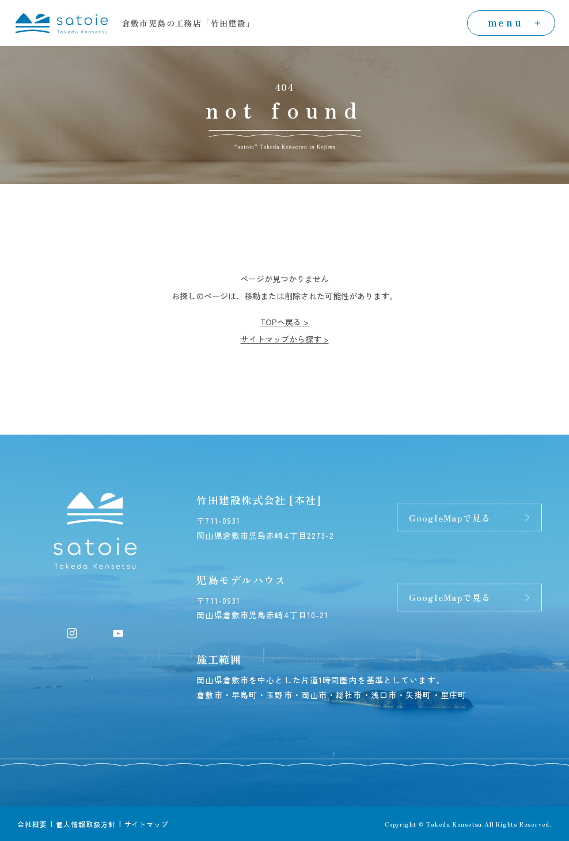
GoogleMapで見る (450, 518)
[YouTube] (118, 632)
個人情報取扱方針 (86, 824)
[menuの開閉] (511, 23)
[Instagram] (72, 632)
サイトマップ (146, 824)
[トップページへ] (62, 21)
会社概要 (32, 824)
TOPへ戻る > (284, 322)
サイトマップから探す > (285, 339)
